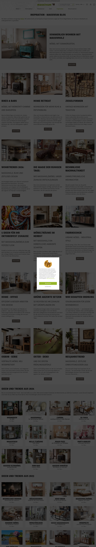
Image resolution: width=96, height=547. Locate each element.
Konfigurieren (48, 286)
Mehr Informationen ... (51, 278)
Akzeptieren (48, 283)
